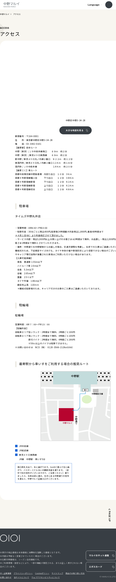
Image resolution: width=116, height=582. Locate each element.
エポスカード (95, 566)
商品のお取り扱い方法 (75, 573)
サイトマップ (57, 573)
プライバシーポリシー (23, 573)
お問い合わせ (5, 577)
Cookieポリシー (42, 573)
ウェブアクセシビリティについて (45, 577)
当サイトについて (21, 577)
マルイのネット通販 (99, 555)
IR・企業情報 (5, 573)
